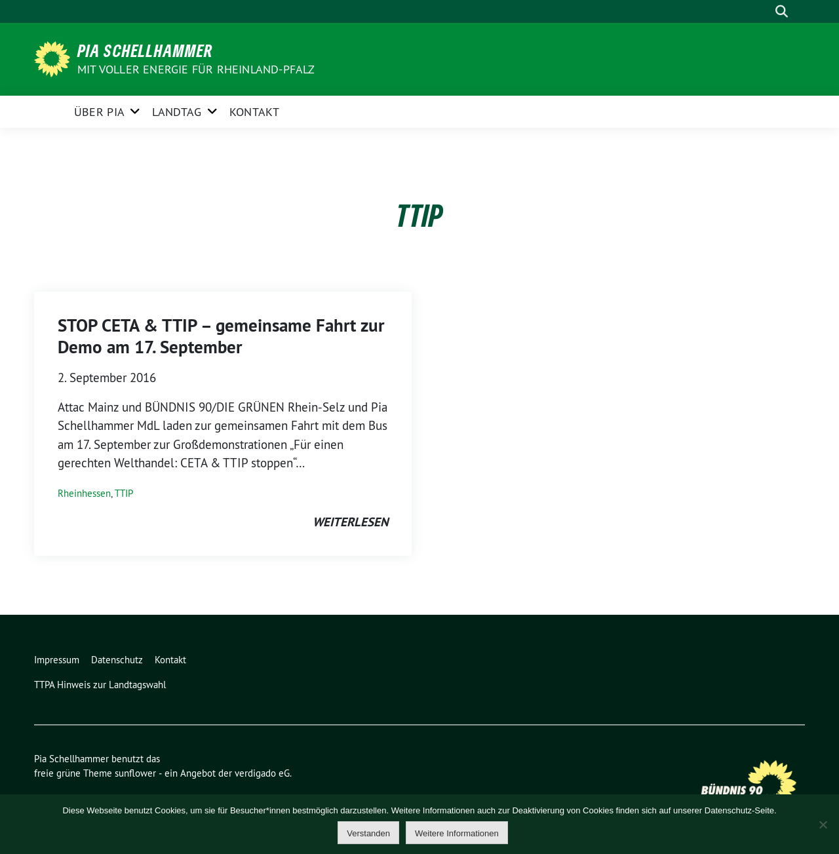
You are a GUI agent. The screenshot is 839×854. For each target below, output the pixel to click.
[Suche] (763, 11)
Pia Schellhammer (145, 50)
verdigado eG (262, 773)
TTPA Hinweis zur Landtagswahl (100, 684)
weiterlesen (350, 522)
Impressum (56, 659)
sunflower (135, 773)
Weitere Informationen (457, 833)
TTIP (124, 493)
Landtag (176, 111)
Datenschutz (117, 659)
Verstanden (368, 833)
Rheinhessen (84, 493)
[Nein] (822, 824)
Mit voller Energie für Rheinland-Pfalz (197, 69)
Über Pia (99, 111)
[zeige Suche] (781, 11)
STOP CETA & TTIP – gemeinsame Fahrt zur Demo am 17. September (221, 336)
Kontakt (254, 111)
